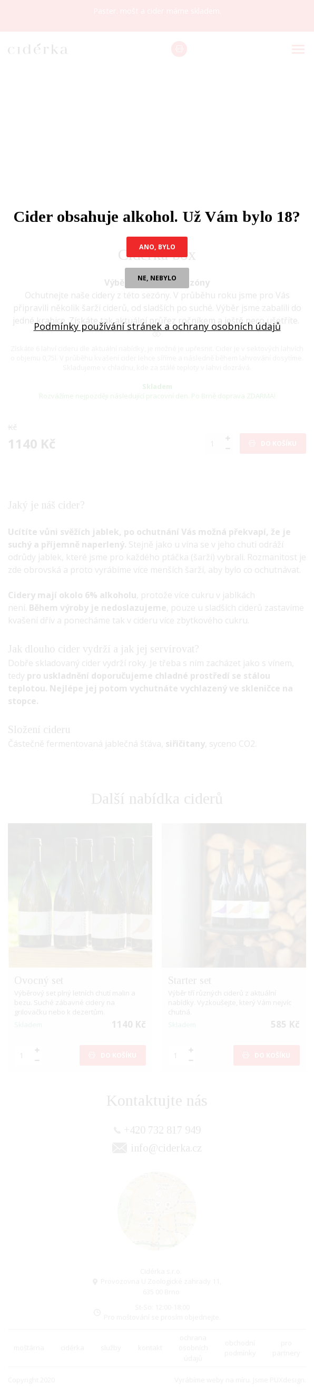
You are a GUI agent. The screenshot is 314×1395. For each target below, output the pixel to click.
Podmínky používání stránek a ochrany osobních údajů (157, 327)
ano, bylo (157, 247)
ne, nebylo (157, 279)
